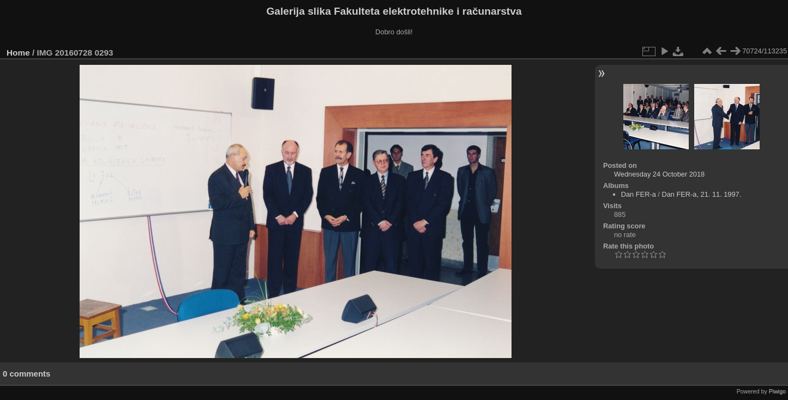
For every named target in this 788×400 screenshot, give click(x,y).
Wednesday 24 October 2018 (659, 174)
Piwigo (777, 391)
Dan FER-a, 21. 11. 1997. (701, 194)
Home (18, 52)
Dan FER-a (638, 194)
